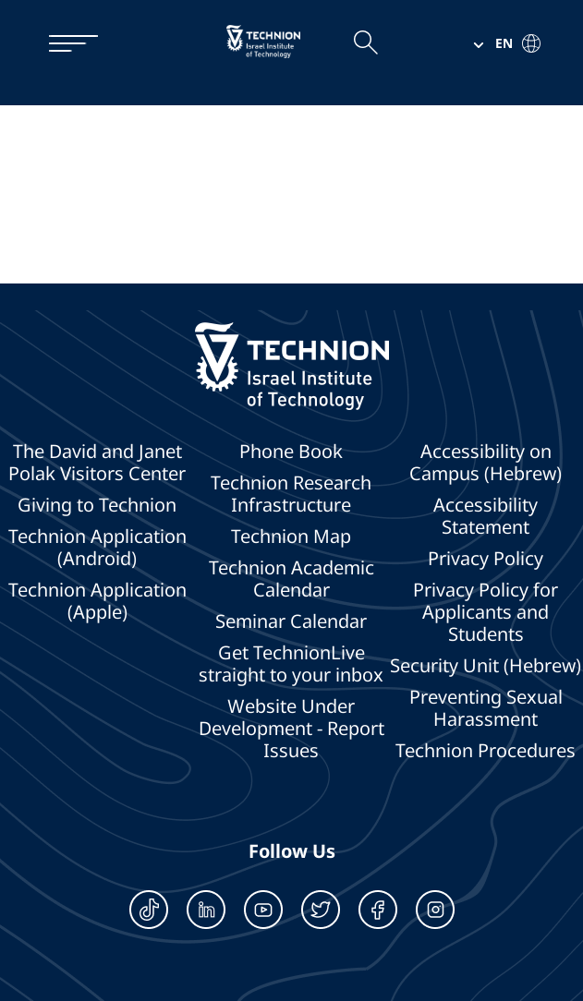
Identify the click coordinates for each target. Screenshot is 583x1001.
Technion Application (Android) (97, 547)
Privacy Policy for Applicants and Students (485, 612)
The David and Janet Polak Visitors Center (97, 462)
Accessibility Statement (485, 516)
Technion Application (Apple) (97, 601)
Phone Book (291, 451)
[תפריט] (64, 43)
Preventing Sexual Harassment (486, 708)
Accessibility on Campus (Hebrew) (485, 462)
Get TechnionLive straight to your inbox (291, 664)
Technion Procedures (485, 751)
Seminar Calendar (291, 621)
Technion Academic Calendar (291, 579)
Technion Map (291, 536)
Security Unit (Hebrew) (485, 666)
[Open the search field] (365, 43)
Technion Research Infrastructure (291, 494)
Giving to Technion (97, 505)
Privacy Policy (485, 559)
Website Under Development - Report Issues (291, 728)
